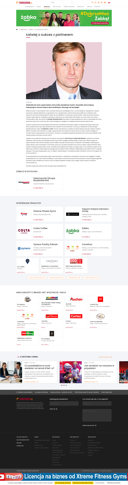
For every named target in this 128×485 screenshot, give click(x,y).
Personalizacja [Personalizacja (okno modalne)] (99, 483)
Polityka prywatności (33, 471)
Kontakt (90, 455)
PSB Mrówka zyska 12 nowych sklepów (89, 392)
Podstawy (73, 440)
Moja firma (24, 29)
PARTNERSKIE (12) (74, 278)
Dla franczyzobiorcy (75, 443)
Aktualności (47, 6)
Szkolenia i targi (38, 445)
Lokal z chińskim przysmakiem (25, 392)
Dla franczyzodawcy (75, 445)
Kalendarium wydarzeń (94, 443)
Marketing (90, 453)
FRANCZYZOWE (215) (57, 278)
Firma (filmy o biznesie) (58, 455)
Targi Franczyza (92, 445)
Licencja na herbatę (44, 392)
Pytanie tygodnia (57, 445)
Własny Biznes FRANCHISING (42, 440)
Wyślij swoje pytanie (89, 425)
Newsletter (91, 440)
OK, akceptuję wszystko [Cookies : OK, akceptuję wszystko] (62, 483)
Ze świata (54, 443)
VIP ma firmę (55, 462)
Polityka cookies (21, 471)
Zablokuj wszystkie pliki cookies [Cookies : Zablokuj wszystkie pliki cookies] (83, 483)
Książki (36, 443)
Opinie (31, 29)
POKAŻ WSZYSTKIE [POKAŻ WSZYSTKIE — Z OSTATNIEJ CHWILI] (105, 357)
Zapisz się (53, 409)
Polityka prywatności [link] (113, 483)
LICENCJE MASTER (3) (92, 278)
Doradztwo (97, 6)
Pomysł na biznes (57, 465)
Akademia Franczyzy (93, 450)
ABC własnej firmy (75, 450)
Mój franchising (56, 457)
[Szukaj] (60, 2)
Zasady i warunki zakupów (41, 448)
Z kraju (54, 440)
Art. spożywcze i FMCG (41, 29)
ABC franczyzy (57, 6)
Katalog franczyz (29, 6)
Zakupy (39, 6)
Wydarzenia (55, 448)
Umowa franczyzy (75, 448)
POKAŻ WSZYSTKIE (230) (37, 278)
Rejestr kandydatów (69, 6)
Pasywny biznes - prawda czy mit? (64, 392)
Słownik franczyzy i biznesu (77, 453)
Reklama (89, 6)
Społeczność (80, 6)
